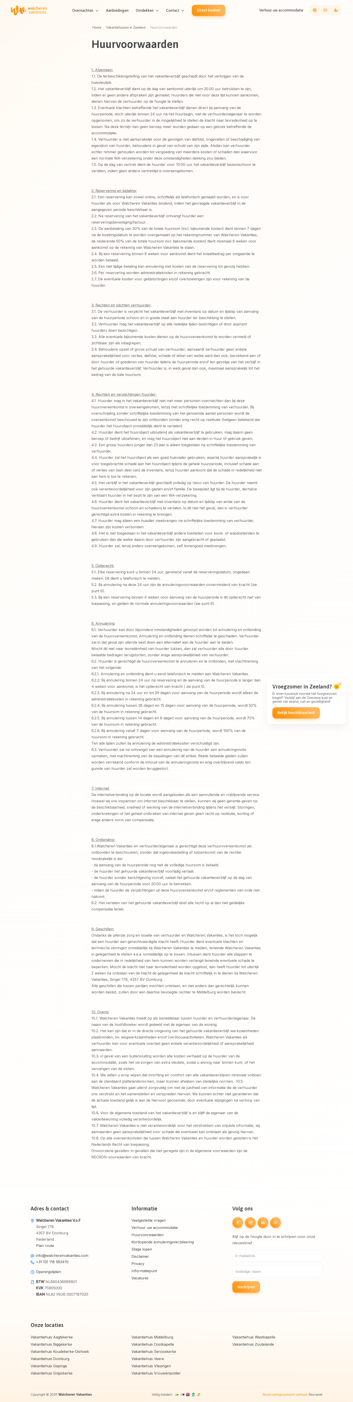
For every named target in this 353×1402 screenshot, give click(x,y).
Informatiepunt (144, 1271)
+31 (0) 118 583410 (52, 1262)
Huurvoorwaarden (147, 1235)
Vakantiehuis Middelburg (152, 1337)
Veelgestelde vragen (148, 1220)
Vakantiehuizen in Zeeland (125, 27)
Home (97, 27)
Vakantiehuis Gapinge (49, 1366)
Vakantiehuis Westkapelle (253, 1337)
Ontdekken (145, 10)
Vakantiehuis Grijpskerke (51, 1373)
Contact (172, 10)
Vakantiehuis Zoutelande (253, 1344)
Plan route (45, 1245)
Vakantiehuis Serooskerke (153, 1351)
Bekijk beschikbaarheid (296, 713)
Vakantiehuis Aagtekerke (52, 1337)
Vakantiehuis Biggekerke (51, 1344)
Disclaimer (140, 1256)
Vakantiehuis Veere (147, 1358)
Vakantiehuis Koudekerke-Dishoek (60, 1351)
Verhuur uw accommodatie (281, 10)
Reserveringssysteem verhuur (285, 1394)
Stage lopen (141, 1249)
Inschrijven (246, 1287)
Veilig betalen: (162, 1394)
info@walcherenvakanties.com (62, 1255)
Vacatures (140, 1278)
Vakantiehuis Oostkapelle (152, 1344)
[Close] (339, 684)
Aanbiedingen (117, 10)
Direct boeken (208, 10)
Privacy (137, 1263)
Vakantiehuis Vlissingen (151, 1366)
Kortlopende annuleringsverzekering (162, 1242)
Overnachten (83, 10)
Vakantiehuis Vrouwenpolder (156, 1373)
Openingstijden (48, 1271)
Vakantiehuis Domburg (50, 1358)
